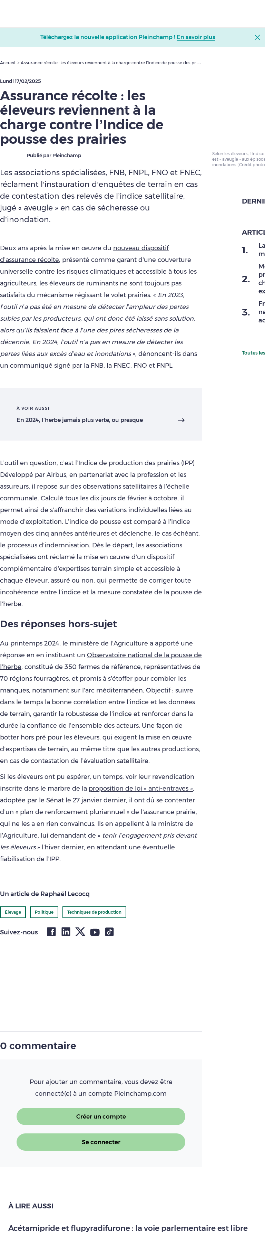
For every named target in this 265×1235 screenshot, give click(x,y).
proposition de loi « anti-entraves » (141, 788)
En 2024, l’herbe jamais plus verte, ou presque (80, 420)
